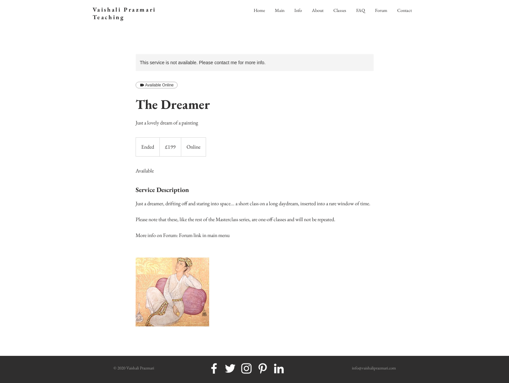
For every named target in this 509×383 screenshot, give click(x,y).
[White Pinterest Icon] (263, 368)
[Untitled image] (174, 292)
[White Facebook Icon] (214, 368)
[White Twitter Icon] (230, 368)
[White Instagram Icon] (246, 368)
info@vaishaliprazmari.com (374, 368)
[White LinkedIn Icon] (279, 368)
